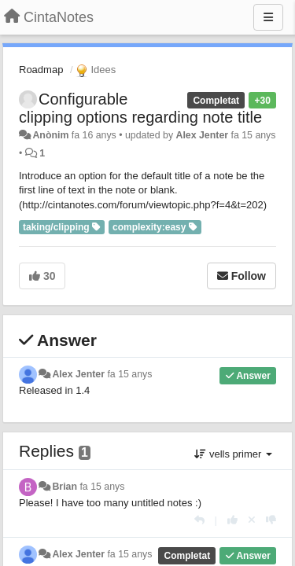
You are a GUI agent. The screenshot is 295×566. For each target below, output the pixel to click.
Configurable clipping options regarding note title (140, 108)
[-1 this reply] (271, 520)
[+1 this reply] (232, 520)
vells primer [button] (233, 454)
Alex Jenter (202, 135)
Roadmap (41, 69)
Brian (64, 486)
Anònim (50, 135)
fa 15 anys (129, 374)
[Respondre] (199, 520)
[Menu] (268, 17)
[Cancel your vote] (252, 520)
